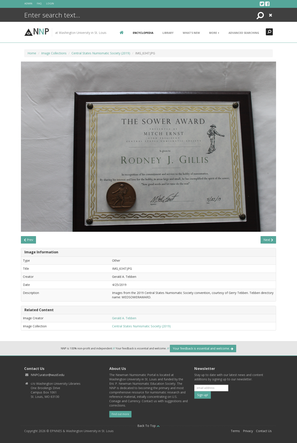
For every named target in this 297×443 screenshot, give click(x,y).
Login (50, 3)
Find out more (120, 414)
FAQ (39, 3)
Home (31, 53)
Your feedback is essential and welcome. (203, 348)
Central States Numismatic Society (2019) (101, 53)
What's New (191, 33)
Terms (235, 431)
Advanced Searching (244, 33)
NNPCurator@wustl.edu (47, 375)
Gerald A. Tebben (124, 318)
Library (168, 33)
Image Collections (54, 53)
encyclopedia (143, 33)
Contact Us (264, 431)
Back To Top (148, 426)
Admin (28, 3)
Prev (28, 240)
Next (268, 240)
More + (214, 33)
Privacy (248, 431)
